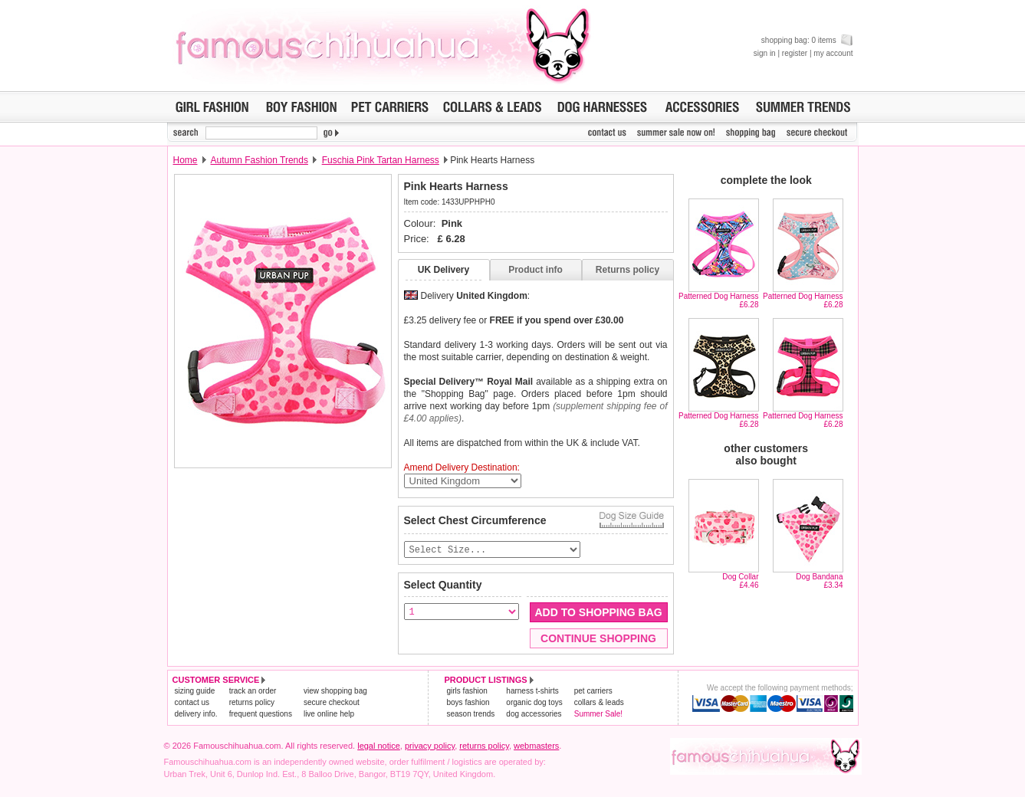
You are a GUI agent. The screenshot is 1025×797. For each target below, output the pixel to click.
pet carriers (593, 691)
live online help (329, 714)
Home (185, 160)
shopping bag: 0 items (807, 40)
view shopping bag (335, 691)
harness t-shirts (532, 691)
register (794, 53)
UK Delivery (443, 269)
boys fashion (468, 703)
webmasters (536, 746)
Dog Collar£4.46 (740, 580)
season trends (471, 714)
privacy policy (430, 746)
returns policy (251, 703)
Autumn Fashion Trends (259, 160)
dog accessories (533, 714)
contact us (192, 703)
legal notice (378, 746)
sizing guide (195, 691)
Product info (535, 269)
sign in (765, 53)
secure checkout (332, 703)
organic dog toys (534, 703)
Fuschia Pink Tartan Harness (380, 160)
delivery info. (196, 714)
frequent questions (260, 714)
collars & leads (599, 703)
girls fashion (467, 691)
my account (833, 53)
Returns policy (627, 269)
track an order (253, 691)
